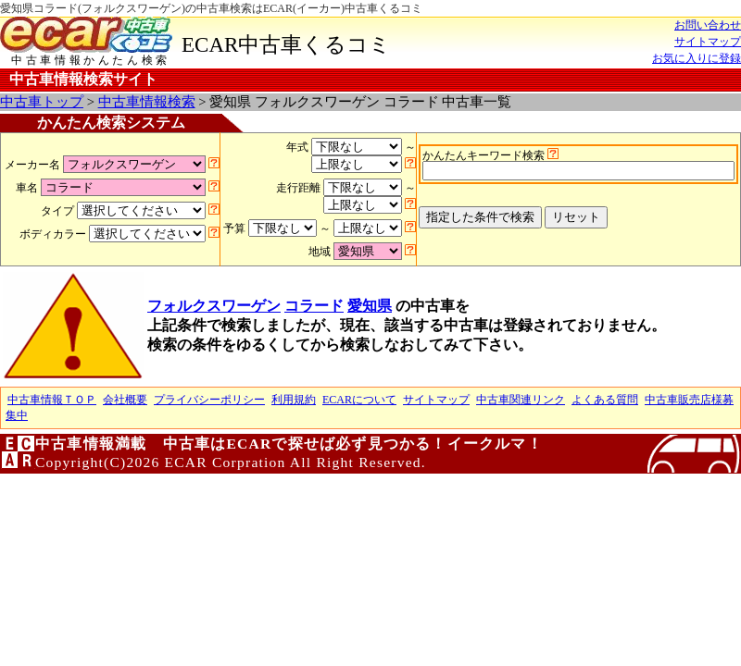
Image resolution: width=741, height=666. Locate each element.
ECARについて (359, 399)
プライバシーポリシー (209, 399)
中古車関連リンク (520, 399)
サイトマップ (707, 41)
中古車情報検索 (146, 101)
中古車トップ (41, 101)
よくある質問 (604, 399)
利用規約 (293, 399)
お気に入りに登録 (696, 58)
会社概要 (125, 399)
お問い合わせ (707, 24)
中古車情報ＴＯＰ (51, 399)
